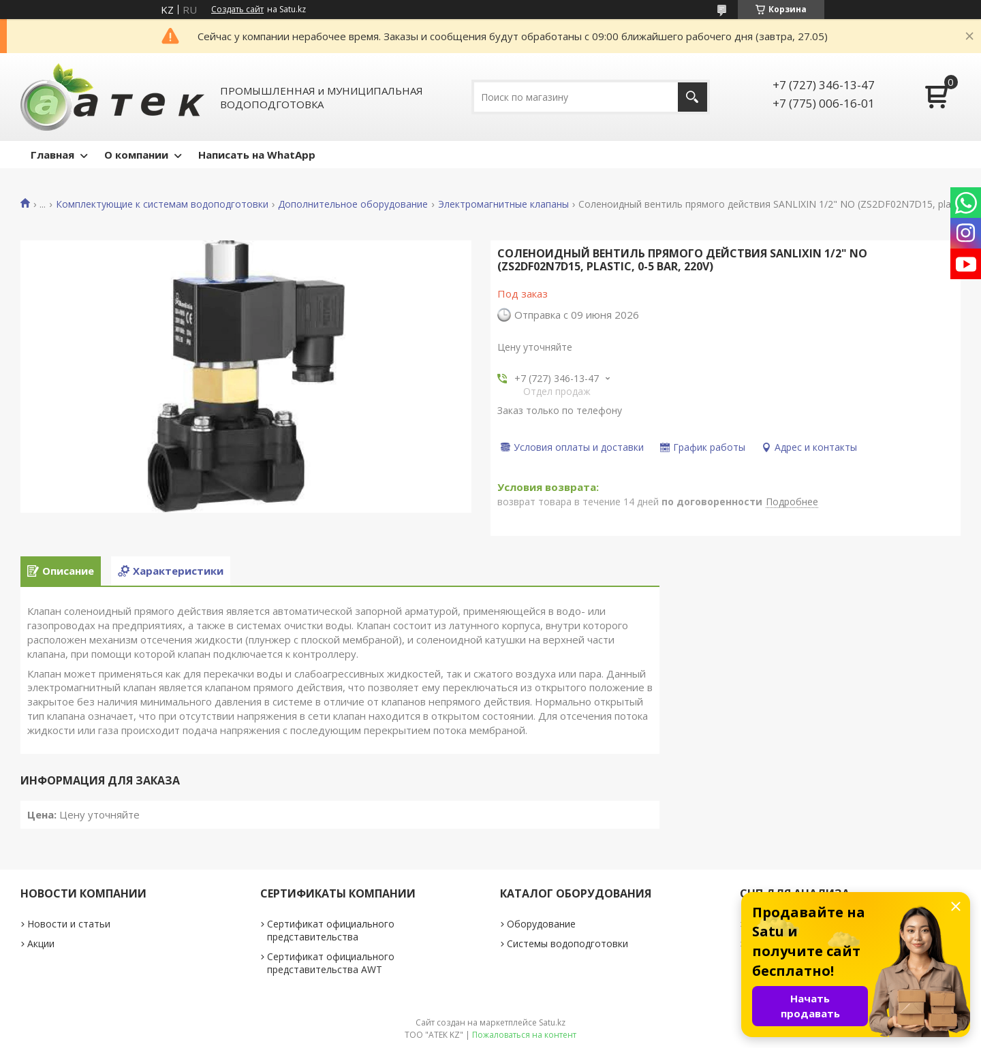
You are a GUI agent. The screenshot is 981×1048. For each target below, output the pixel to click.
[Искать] (692, 97)
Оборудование (541, 923)
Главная (52, 154)
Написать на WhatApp (256, 154)
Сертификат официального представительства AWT (330, 963)
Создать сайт (237, 9)
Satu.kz (552, 1022)
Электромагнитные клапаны (503, 204)
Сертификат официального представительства (330, 930)
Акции (40, 943)
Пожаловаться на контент (524, 1035)
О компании (136, 154)
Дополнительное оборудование (353, 204)
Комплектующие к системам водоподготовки (162, 204)
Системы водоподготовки (567, 943)
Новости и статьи (68, 923)
